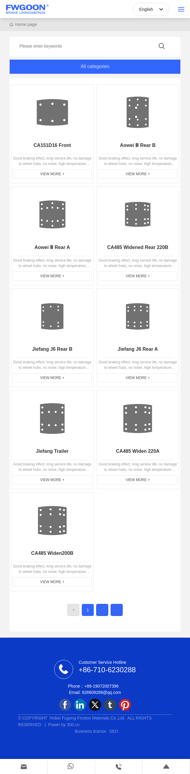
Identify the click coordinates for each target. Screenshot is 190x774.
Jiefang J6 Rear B (52, 349)
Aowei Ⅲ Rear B (138, 145)
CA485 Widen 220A (138, 451)
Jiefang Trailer (52, 451)
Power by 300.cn (62, 724)
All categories (95, 66)
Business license (90, 731)
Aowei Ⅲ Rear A (52, 247)
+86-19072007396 (101, 686)
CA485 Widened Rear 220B (137, 247)
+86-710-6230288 (107, 670)
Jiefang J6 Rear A (138, 349)
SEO (113, 731)
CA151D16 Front (52, 145)
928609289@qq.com (101, 692)
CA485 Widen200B (52, 553)
